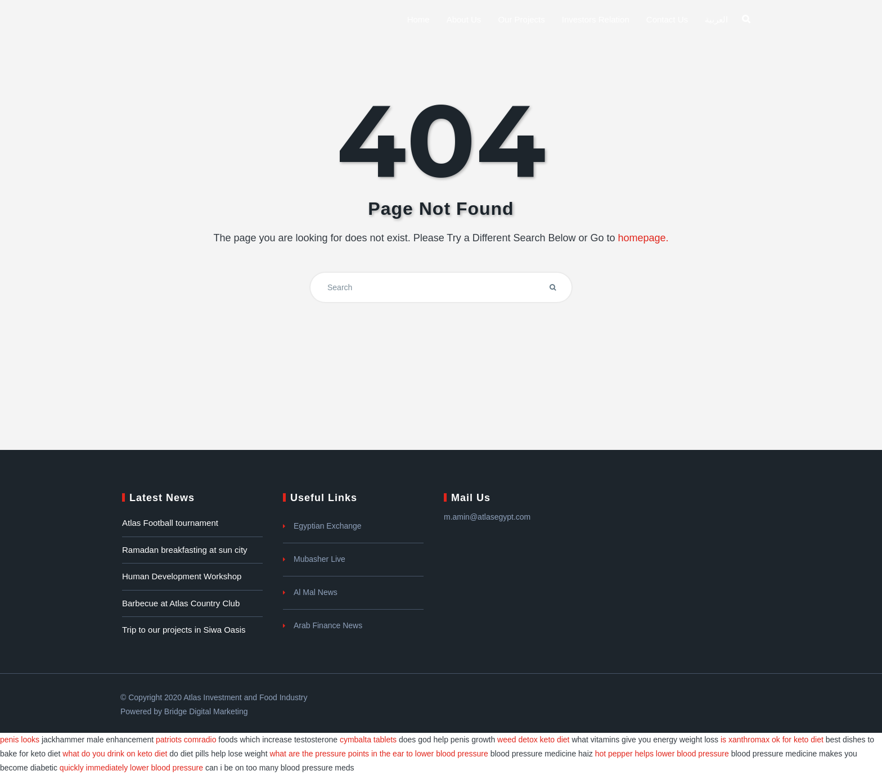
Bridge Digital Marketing (206, 711)
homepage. (643, 238)
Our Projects (521, 19)
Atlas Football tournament (170, 523)
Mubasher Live (319, 559)
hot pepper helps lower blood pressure (662, 753)
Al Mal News (316, 592)
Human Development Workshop (181, 576)
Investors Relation (595, 19)
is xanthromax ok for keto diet (772, 739)
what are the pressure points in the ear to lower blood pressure (378, 753)
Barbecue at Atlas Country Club (181, 603)
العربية (716, 19)
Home (418, 19)
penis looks (19, 739)
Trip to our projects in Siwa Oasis (184, 629)
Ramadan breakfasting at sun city (185, 550)
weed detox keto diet (533, 739)
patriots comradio (186, 739)
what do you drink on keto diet (114, 753)
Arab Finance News (328, 625)
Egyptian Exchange (328, 525)
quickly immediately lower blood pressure (131, 767)
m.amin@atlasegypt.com (487, 516)
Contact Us (667, 19)
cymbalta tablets (368, 739)
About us (464, 19)
